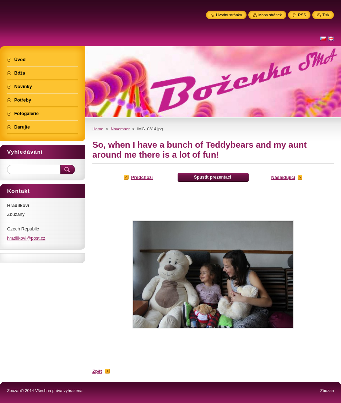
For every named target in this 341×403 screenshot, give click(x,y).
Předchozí (142, 177)
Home (97, 129)
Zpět (97, 371)
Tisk (325, 15)
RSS (302, 15)
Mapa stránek (270, 15)
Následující (283, 177)
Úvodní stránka (229, 15)
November (120, 129)
